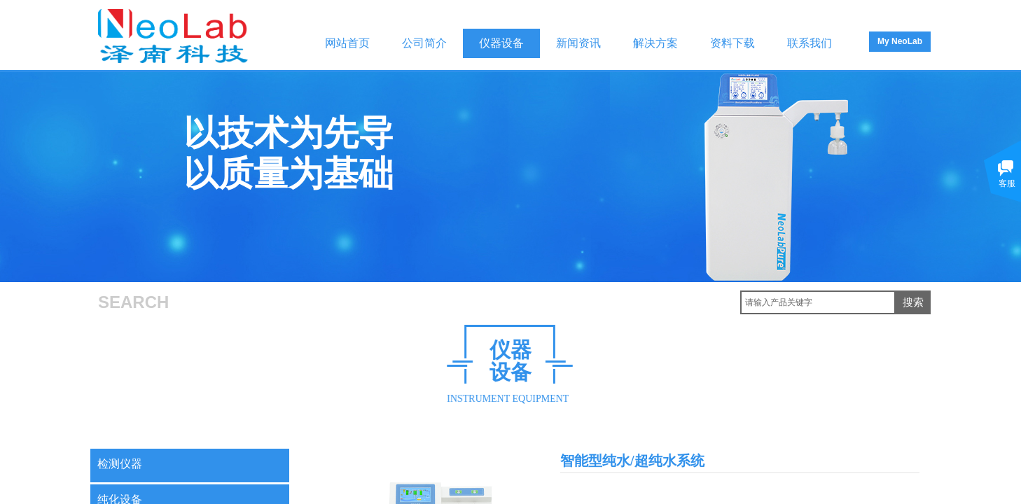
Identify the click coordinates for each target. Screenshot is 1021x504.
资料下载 (732, 43)
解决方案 (655, 43)
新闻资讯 (578, 43)
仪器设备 (501, 43)
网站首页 (347, 43)
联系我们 (809, 43)
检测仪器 (119, 464)
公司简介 (424, 43)
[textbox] (818, 302)
